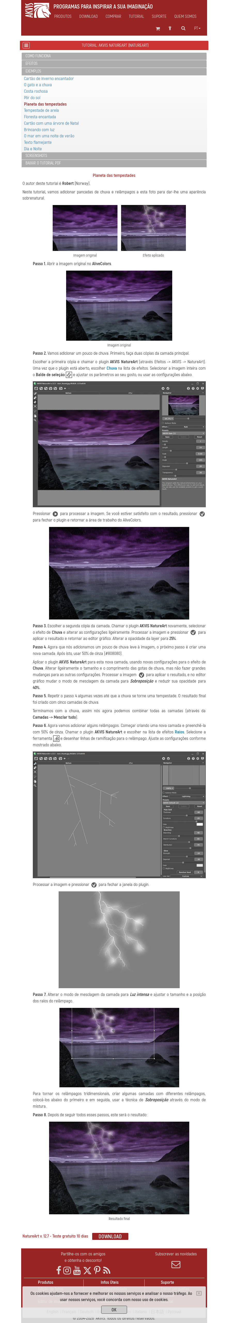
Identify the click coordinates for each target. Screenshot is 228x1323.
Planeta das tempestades (45, 104)
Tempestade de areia (41, 110)
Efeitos (31, 63)
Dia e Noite (33, 149)
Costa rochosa (36, 91)
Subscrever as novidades (176, 1260)
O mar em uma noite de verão (49, 136)
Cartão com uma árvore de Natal (51, 123)
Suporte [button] (159, 16)
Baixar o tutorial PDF (43, 163)
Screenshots (36, 155)
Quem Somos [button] (185, 16)
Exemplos (33, 71)
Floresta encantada (40, 117)
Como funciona (38, 56)
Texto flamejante (38, 142)
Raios (179, 732)
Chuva (112, 368)
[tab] (114, 56)
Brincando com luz (39, 129)
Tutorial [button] (136, 16)
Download (88, 16)
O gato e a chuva (38, 85)
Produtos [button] (63, 16)
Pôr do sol (32, 97)
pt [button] (197, 28)
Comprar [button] (113, 16)
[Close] (199, 1293)
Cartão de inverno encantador (49, 78)
